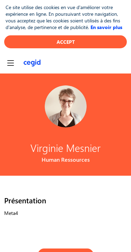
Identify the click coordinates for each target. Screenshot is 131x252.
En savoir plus (106, 27)
